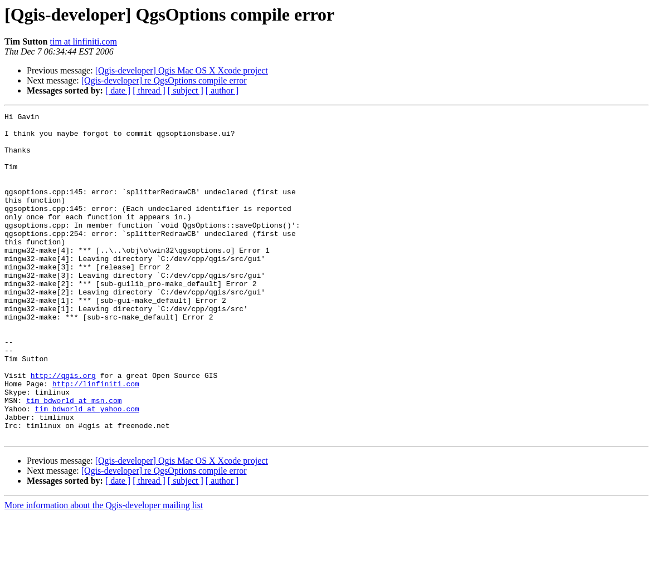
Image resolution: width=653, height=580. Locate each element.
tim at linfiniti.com (83, 41)
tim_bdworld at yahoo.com (87, 469)
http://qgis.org (63, 429)
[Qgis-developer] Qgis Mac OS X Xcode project (181, 70)
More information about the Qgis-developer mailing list (103, 570)
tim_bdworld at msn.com (74, 459)
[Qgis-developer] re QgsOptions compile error (164, 80)
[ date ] (117, 90)
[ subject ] (185, 90)
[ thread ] (149, 90)
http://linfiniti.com (95, 439)
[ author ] (222, 90)
